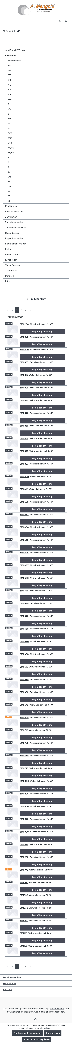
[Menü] (6, 21)
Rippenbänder (12, 233)
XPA (9, 90)
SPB (9, 75)
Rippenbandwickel (14, 238)
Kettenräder (11, 259)
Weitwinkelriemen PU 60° (41, 324)
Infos (7, 281)
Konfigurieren (53, 1033)
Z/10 (9, 119)
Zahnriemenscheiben (15, 227)
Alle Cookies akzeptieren (37, 1039)
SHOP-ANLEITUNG (15, 50)
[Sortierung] (36, 316)
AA (9, 191)
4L (9, 162)
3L (9, 157)
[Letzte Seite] (30, 310)
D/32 (10, 138)
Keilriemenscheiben (14, 211)
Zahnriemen (11, 217)
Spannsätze (11, 270)
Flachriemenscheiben (15, 243)
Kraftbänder (11, 206)
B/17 (9, 128)
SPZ (9, 65)
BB (9, 196)
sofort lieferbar (14, 61)
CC (9, 201)
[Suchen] (60, 21)
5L (9, 167)
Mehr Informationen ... (44, 1028)
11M (9, 186)
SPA (9, 70)
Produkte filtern (36, 299)
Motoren (9, 276)
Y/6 (9, 109)
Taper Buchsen (12, 265)
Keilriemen (10, 55)
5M (9, 177)
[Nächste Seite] (25, 310)
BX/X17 (11, 152)
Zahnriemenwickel (14, 222)
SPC (9, 80)
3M (9, 172)
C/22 (10, 133)
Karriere (7, 989)
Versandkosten (57, 1008)
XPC (10, 99)
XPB (9, 94)
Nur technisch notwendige (27, 1033)
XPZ (9, 85)
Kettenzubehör (12, 254)
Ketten (8, 249)
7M (9, 182)
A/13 (9, 123)
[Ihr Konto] (66, 21)
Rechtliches (9, 983)
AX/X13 (11, 148)
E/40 (10, 143)
